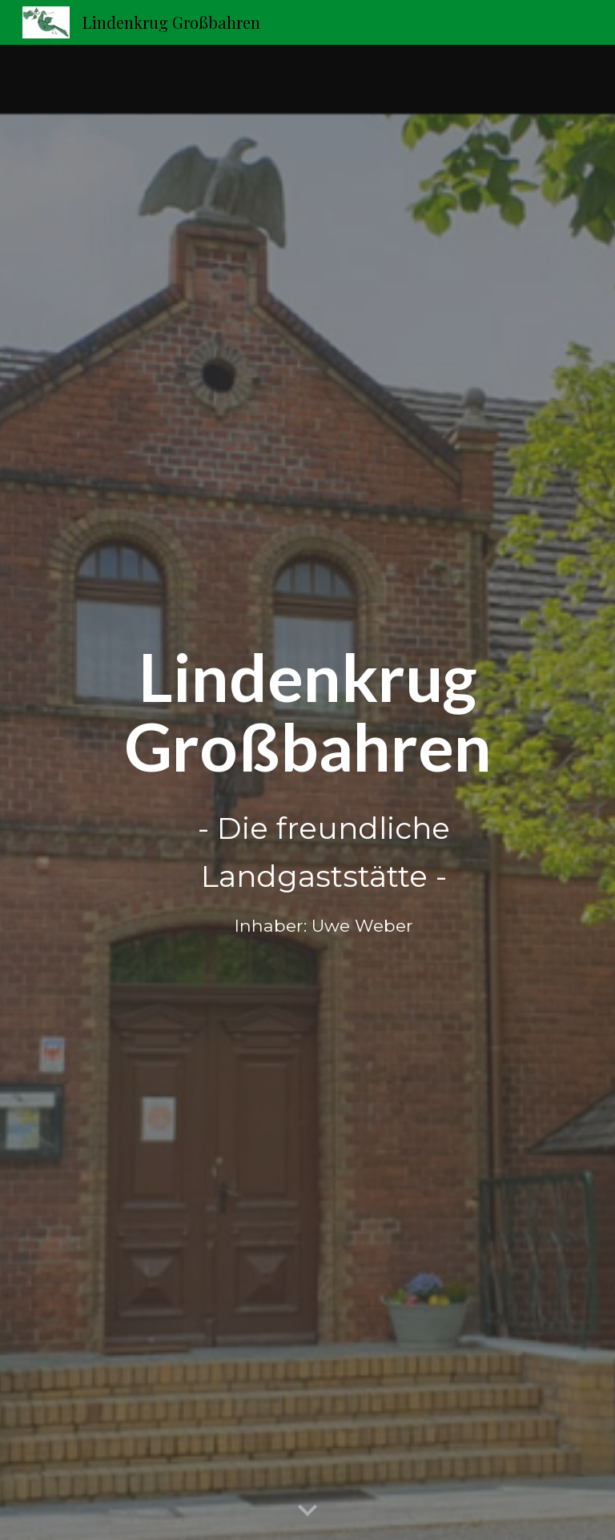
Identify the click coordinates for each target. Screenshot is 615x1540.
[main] (307, 792)
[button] (307, 1511)
